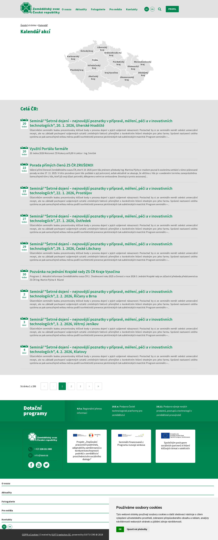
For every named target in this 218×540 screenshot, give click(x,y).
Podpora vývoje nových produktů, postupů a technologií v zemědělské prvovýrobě (174, 410)
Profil (172, 9)
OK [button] (120, 529)
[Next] (89, 386)
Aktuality (81, 9)
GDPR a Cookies (30, 534)
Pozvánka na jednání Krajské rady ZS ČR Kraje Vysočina (75, 271)
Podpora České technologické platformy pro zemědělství (127, 410)
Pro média (115, 9)
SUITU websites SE (61, 534)
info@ (41, 455)
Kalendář (43, 25)
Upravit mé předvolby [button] (137, 529)
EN (152, 9)
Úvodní (24, 25)
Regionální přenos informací (89, 410)
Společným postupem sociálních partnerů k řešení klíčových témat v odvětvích (175, 445)
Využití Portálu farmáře (49, 148)
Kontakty (131, 9)
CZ (146, 9)
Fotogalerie (98, 9)
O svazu (66, 9)
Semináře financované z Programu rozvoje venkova (131, 443)
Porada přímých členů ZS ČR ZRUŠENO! (61, 165)
